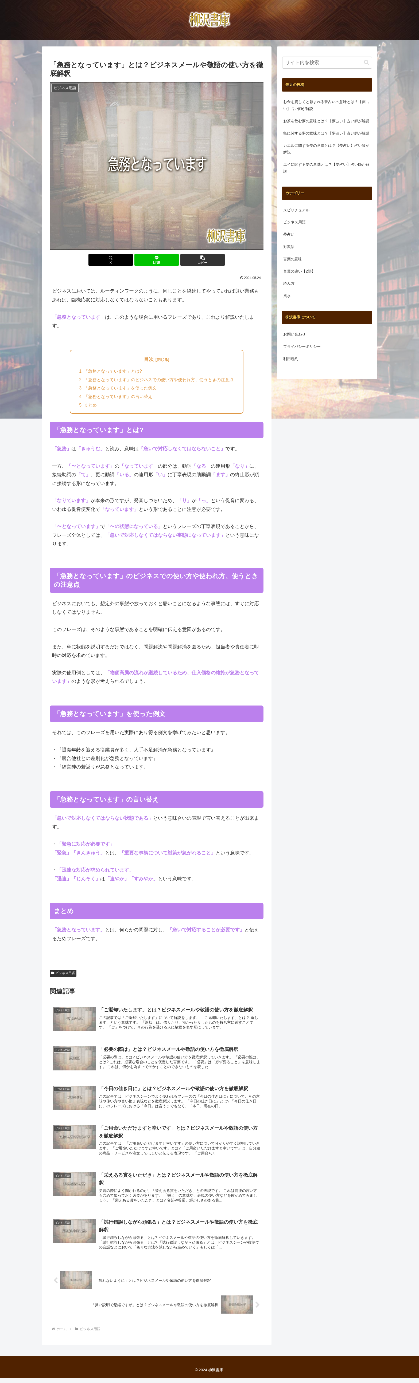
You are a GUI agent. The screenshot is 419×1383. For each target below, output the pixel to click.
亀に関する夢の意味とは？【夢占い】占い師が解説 (326, 133)
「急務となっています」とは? (113, 371)
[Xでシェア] (121, 260)
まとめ (90, 406)
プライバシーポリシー (302, 346)
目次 (149, 359)
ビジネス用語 (63, 974)
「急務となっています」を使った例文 (120, 388)
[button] (192, 260)
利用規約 (290, 359)
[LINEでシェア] (156, 260)
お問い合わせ (294, 334)
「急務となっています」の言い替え (118, 397)
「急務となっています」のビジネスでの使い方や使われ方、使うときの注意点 (159, 380)
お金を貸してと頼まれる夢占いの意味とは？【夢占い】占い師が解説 (326, 105)
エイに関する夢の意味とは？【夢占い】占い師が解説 (326, 168)
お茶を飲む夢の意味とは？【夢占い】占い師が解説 (326, 121)
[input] (327, 63)
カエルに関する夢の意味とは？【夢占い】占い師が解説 (326, 149)
